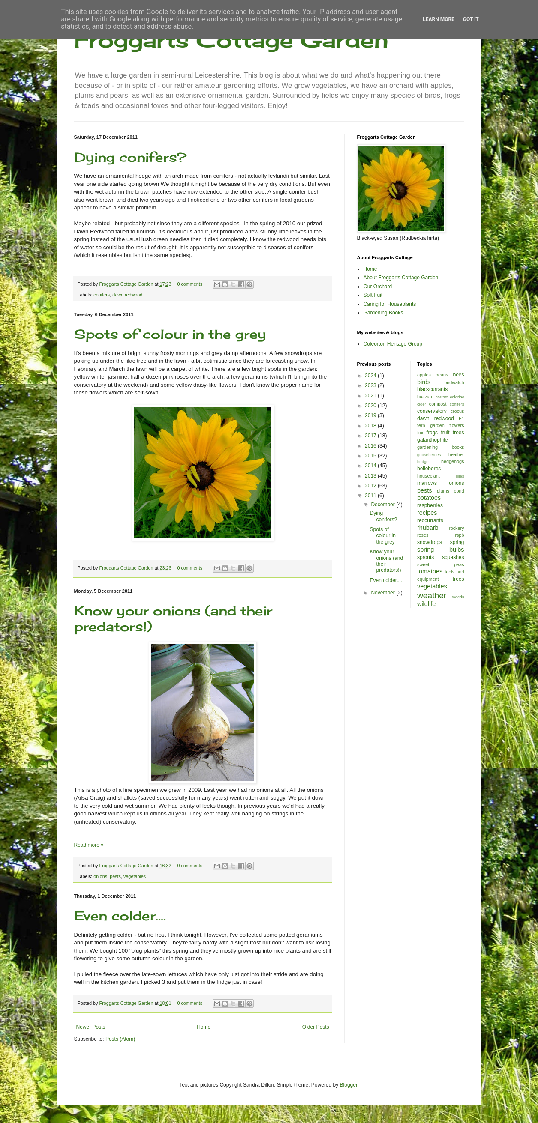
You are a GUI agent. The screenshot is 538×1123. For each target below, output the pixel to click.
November (383, 593)
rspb (459, 535)
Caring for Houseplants (390, 304)
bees (458, 375)
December (383, 505)
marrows (427, 483)
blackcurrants (432, 389)
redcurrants (430, 520)
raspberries (430, 505)
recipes (427, 512)
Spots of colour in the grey (170, 334)
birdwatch (454, 382)
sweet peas (440, 564)
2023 (371, 385)
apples (424, 374)
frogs (432, 433)
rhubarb (428, 527)
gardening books (440, 447)
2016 (371, 446)
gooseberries (429, 454)
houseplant (428, 475)
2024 (371, 376)
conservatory (432, 411)
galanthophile (432, 440)
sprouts (425, 557)
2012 (371, 486)
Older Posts (315, 1027)
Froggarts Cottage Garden (231, 40)
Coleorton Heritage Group (393, 344)
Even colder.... (120, 915)
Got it (471, 19)
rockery (456, 528)
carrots (442, 396)
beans (442, 374)
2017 (371, 436)
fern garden (431, 425)
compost (438, 403)
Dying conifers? (130, 157)
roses (422, 535)
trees (458, 579)
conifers (101, 294)
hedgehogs (452, 461)
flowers (456, 425)
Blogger (349, 1085)
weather (431, 595)
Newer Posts (90, 1027)
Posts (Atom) (120, 1039)
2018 (371, 426)
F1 (461, 418)
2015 (371, 456)
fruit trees (452, 433)
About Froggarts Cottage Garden (401, 278)
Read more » (89, 845)
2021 (371, 396)
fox (420, 432)
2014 (371, 466)
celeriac (457, 396)
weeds (458, 596)
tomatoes (429, 571)
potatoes (429, 497)
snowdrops (429, 542)
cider (421, 404)
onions (100, 876)
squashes (453, 557)
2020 (371, 406)
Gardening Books (383, 313)
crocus (457, 411)
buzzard (425, 396)
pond (459, 490)
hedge (423, 461)
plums (443, 490)
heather (456, 454)
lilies (460, 476)
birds (423, 382)
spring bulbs (440, 549)
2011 (371, 496)
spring (457, 542)
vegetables (134, 876)
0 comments (189, 284)
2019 (371, 415)
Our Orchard (378, 287)
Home (203, 1027)
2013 (371, 476)
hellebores (429, 469)
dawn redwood (127, 294)
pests (115, 876)
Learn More (438, 19)
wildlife (426, 603)
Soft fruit (373, 295)
